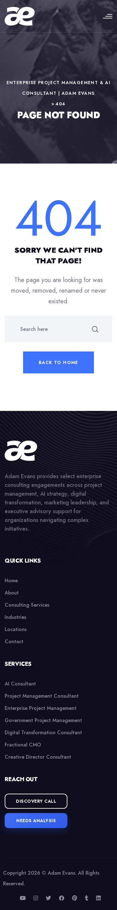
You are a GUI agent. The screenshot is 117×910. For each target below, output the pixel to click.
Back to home (58, 362)
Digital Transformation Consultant (43, 732)
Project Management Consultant (42, 696)
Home (11, 580)
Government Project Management (43, 720)
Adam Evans (61, 873)
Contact (14, 641)
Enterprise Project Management (40, 708)
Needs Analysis (36, 820)
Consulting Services (27, 605)
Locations (16, 629)
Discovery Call (36, 801)
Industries (15, 617)
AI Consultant (20, 683)
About (12, 592)
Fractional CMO (23, 744)
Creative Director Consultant (38, 757)
